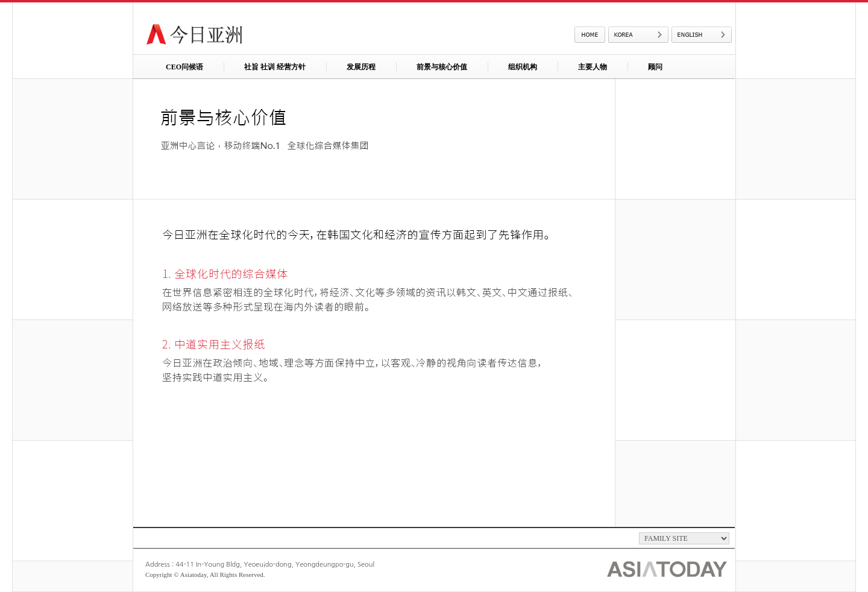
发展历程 (361, 67)
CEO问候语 (184, 67)
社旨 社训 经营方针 (275, 67)
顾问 (655, 67)
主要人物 (592, 67)
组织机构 (522, 67)
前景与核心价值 (442, 67)
